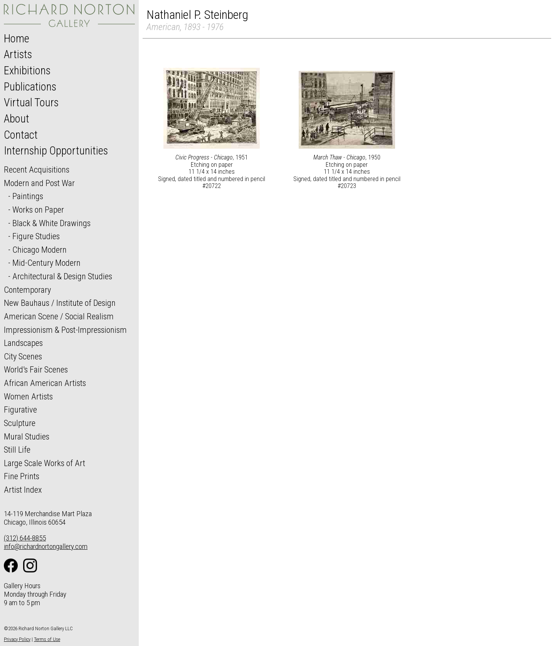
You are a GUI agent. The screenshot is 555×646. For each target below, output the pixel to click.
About (16, 118)
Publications (30, 86)
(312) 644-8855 (25, 538)
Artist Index (23, 490)
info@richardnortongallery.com (45, 546)
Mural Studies (26, 436)
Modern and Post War (39, 183)
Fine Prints (21, 476)
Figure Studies (36, 236)
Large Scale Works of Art (44, 463)
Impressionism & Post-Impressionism (65, 330)
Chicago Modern (39, 250)
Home (16, 38)
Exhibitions (27, 70)
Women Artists (28, 396)
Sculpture (19, 423)
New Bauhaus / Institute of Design (60, 303)
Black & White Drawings (51, 223)
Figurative (20, 409)
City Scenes (23, 356)
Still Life (17, 450)
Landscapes (23, 343)
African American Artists (45, 383)
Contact (21, 134)
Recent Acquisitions (36, 169)
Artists (18, 54)
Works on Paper (38, 210)
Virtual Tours (31, 102)
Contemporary (27, 290)
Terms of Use (47, 639)
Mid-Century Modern (46, 263)
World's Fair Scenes (36, 369)
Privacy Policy (17, 639)
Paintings (27, 196)
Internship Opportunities (56, 150)
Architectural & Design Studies (62, 276)
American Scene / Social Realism (59, 316)
